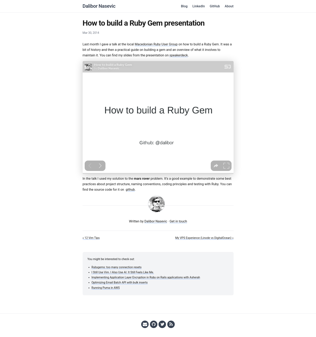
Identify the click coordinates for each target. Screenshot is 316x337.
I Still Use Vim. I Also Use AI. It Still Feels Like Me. (123, 272)
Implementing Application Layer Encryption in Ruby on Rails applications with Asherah (146, 277)
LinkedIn (198, 6)
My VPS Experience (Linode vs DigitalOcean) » (204, 238)
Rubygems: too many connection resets (117, 267)
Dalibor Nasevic (99, 6)
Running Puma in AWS (106, 287)
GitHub (215, 6)
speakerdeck (179, 55)
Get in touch (178, 221)
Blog (184, 6)
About (229, 6)
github (130, 189)
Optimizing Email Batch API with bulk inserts (120, 282)
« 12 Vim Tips (91, 238)
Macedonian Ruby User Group (156, 44)
